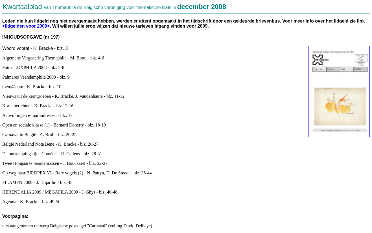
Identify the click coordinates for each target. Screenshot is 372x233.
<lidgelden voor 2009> (26, 26)
